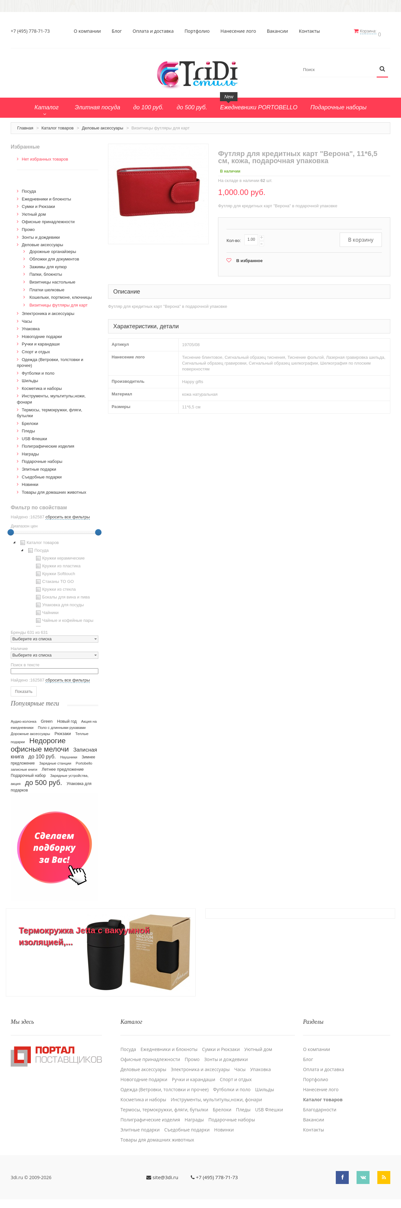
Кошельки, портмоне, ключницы (61, 294)
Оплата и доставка (155, 31)
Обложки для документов (54, 256)
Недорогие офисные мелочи (40, 742)
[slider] (10, 529)
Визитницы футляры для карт (59, 302)
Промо (28, 226)
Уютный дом (34, 211)
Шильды (30, 378)
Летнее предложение (63, 766)
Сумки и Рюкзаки (38, 203)
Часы (27, 318)
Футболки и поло (38, 370)
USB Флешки (34, 435)
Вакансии (279, 31)
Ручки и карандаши (41, 341)
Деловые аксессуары (102, 125)
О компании (89, 31)
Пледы (28, 428)
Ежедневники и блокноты (46, 196)
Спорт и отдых (36, 348)
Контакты (311, 31)
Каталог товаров (58, 125)
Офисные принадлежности (48, 219)
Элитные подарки (39, 466)
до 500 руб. (43, 780)
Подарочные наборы (42, 458)
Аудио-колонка (23, 718)
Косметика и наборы (42, 385)
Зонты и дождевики (41, 234)
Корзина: (372, 31)
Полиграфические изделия (48, 443)
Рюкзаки (63, 730)
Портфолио (199, 31)
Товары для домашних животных (54, 489)
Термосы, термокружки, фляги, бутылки (164, 1103)
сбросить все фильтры (67, 514)
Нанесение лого (240, 31)
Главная (25, 125)
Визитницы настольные (53, 279)
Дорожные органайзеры (53, 248)
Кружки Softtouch (54, 571)
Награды (30, 451)
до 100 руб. (42, 753)
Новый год (67, 718)
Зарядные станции (55, 760)
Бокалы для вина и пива (62, 594)
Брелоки (30, 420)
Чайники (46, 610)
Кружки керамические (59, 556)
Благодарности (319, 1103)
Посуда (29, 188)
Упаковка (31, 326)
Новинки (30, 481)
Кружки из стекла (55, 587)
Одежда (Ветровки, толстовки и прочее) (164, 1083)
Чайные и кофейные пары (63, 618)
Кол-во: (233, 237)
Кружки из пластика (57, 563)
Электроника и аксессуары (48, 310)
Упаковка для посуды (59, 602)
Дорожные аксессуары (30, 731)
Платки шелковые (47, 286)
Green (47, 718)
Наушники (68, 754)
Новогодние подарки (42, 333)
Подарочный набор (28, 772)
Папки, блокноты (46, 271)
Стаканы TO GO (54, 579)
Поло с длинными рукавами (62, 725)
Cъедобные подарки (42, 474)
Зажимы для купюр (48, 263)
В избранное (249, 257)
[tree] (54, 580)
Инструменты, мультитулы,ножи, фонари (216, 1093)
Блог (119, 31)
